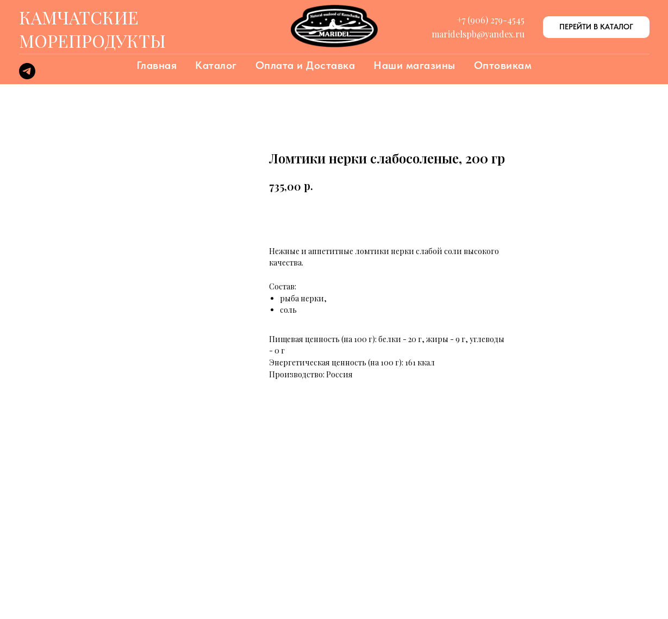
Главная (156, 65)
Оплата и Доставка (305, 65)
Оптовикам (503, 65)
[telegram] (27, 76)
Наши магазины (414, 65)
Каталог (216, 65)
